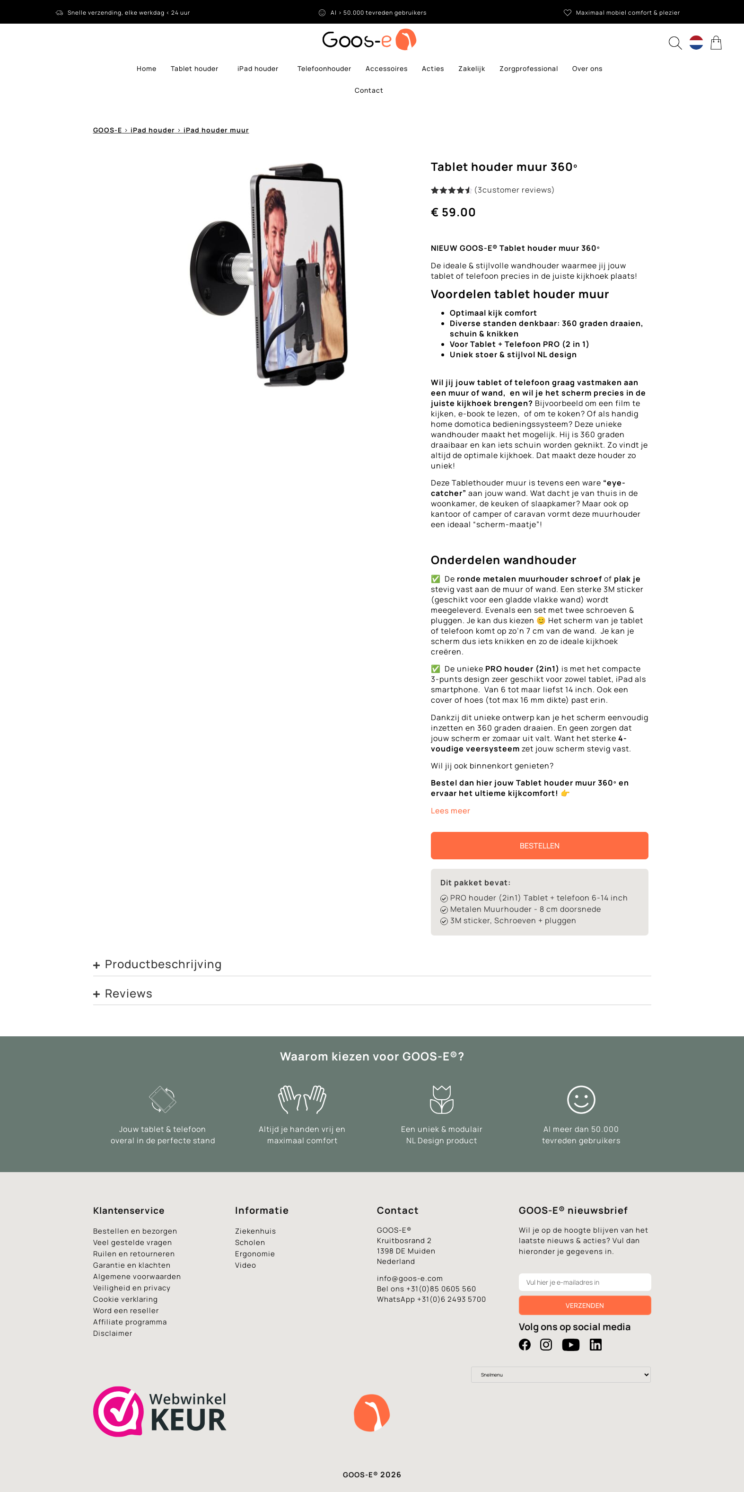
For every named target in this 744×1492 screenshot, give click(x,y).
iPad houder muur (216, 129)
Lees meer (451, 810)
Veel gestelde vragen (132, 1242)
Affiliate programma (130, 1322)
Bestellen (540, 845)
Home (147, 68)
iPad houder (260, 68)
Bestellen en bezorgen (135, 1231)
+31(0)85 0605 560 (441, 1289)
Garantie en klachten (132, 1265)
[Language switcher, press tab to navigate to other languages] (696, 42)
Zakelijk (471, 68)
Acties (433, 68)
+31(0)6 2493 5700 (451, 1299)
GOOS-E (107, 129)
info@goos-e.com (410, 1278)
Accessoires (387, 68)
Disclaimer (112, 1333)
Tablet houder (197, 68)
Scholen (250, 1242)
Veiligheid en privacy (132, 1288)
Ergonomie (255, 1254)
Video (245, 1265)
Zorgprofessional (528, 68)
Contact (369, 90)
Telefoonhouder (324, 68)
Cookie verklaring (125, 1299)
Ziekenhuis (255, 1231)
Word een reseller (126, 1310)
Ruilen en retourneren (134, 1254)
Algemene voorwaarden (137, 1276)
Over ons (587, 68)
